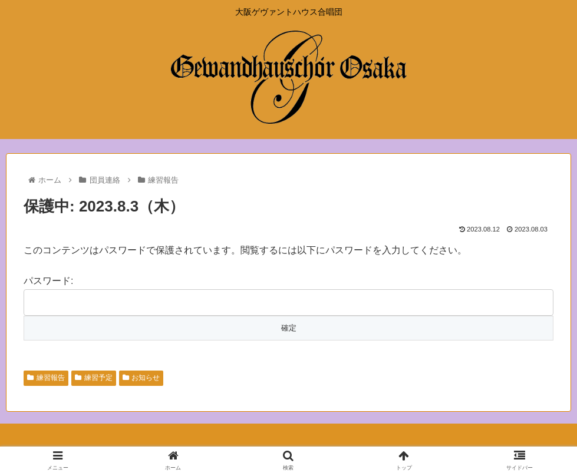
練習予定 (94, 377)
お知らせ (141, 377)
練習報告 (46, 377)
